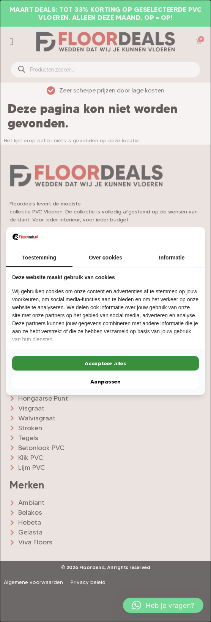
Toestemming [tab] (39, 258)
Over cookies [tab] (105, 258)
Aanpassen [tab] (105, 381)
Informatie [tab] (172, 258)
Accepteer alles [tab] (105, 363)
